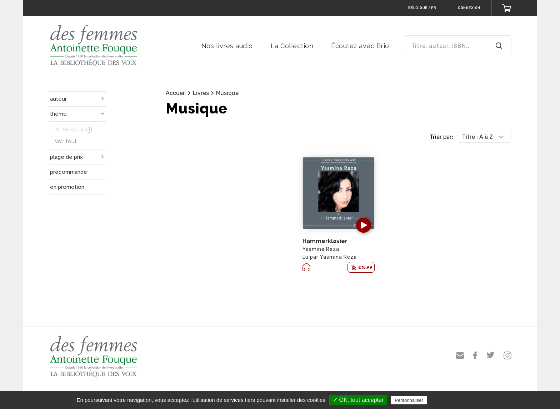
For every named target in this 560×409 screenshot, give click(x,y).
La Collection (292, 46)
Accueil (176, 93)
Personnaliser (409, 400)
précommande (68, 172)
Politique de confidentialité (459, 400)
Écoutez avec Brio (360, 46)
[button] (363, 225)
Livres (201, 93)
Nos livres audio (227, 46)
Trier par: (441, 136)
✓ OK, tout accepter (358, 400)
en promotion (67, 187)
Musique (227, 93)
